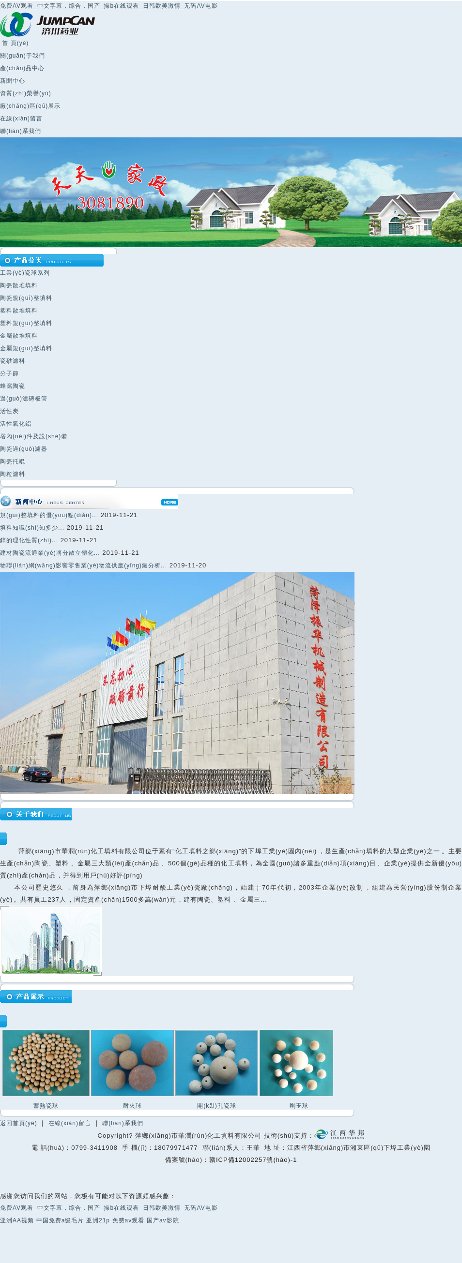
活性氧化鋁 (15, 423)
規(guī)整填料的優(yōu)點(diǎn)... (49, 515)
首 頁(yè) (14, 43)
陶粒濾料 (12, 474)
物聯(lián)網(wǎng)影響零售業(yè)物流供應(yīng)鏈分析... (83, 565)
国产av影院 (163, 1220)
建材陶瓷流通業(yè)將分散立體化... (50, 553)
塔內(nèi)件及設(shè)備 (33, 436)
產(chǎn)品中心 (22, 68)
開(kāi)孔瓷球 (216, 1105)
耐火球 (132, 1105)
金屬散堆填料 (19, 335)
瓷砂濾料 (12, 360)
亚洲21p (98, 1220)
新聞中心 (12, 80)
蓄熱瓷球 (46, 1105)
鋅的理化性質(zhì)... (29, 540)
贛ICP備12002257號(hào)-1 (253, 1159)
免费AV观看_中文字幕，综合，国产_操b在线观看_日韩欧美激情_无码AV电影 (109, 5)
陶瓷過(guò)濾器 (23, 449)
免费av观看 (128, 1220)
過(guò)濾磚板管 (23, 398)
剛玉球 (299, 1105)
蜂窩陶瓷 (12, 386)
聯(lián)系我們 (20, 131)
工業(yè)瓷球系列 (25, 272)
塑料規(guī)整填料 (26, 323)
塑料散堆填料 (19, 310)
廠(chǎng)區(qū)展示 (30, 106)
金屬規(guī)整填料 (26, 348)
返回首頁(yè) (18, 1123)
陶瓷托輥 (12, 461)
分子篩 (9, 373)
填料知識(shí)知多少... (32, 527)
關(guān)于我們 (22, 55)
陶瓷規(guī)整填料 (26, 298)
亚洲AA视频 (17, 1220)
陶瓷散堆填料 (19, 285)
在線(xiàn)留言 (21, 118)
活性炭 (9, 411)
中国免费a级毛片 (60, 1220)
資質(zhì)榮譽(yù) (25, 93)
